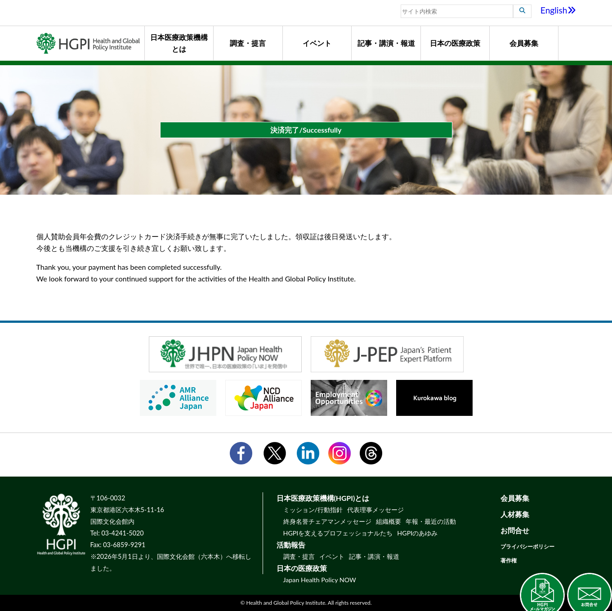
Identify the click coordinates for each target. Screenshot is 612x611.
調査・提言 (248, 43)
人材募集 (514, 514)
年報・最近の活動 (431, 521)
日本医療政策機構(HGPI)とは (323, 498)
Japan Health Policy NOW (319, 580)
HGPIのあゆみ (417, 533)
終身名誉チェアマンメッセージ (327, 521)
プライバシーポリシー (527, 546)
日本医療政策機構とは (179, 43)
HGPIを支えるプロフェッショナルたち (338, 533)
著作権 (508, 560)
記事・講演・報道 (386, 43)
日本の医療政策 (455, 43)
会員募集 (523, 43)
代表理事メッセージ (375, 509)
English (558, 10)
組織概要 (388, 521)
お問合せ (514, 530)
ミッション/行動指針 (313, 509)
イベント (317, 43)
